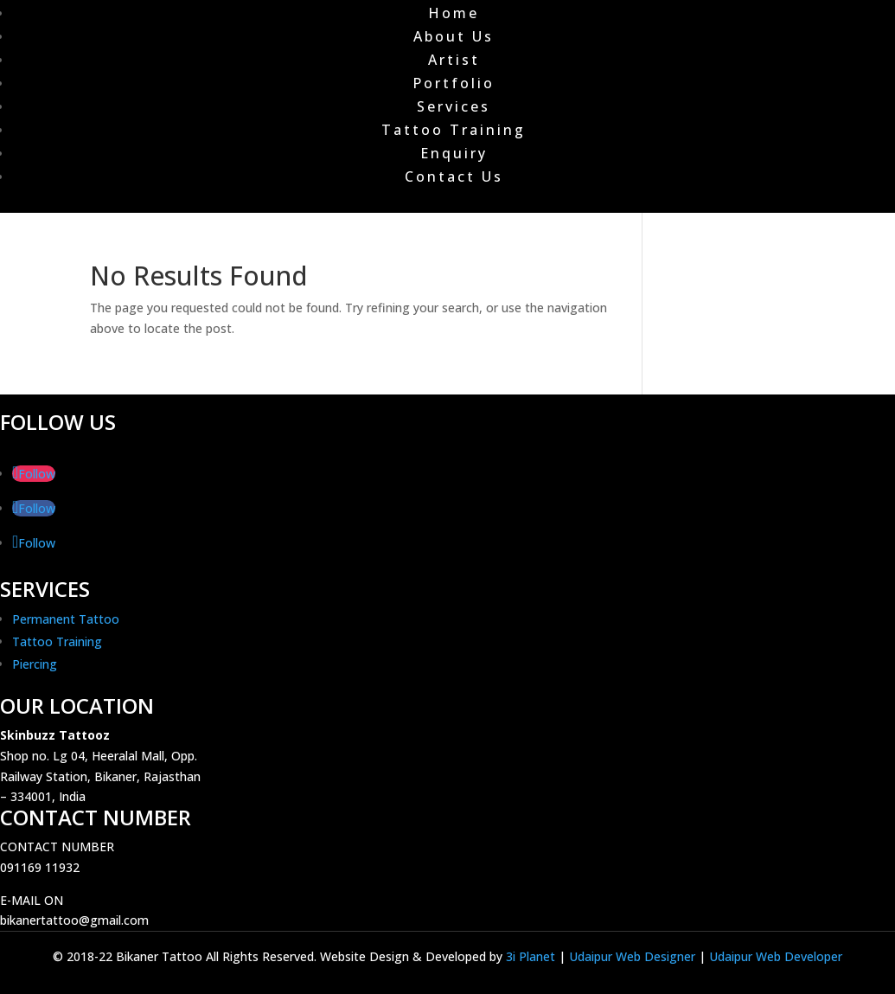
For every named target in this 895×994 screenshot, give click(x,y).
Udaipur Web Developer (775, 956)
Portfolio (453, 83)
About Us (453, 36)
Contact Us (454, 176)
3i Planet (532, 956)
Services (453, 106)
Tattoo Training (453, 129)
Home (453, 12)
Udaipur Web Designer (632, 956)
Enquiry (454, 153)
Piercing (34, 664)
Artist (454, 59)
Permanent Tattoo (65, 619)
